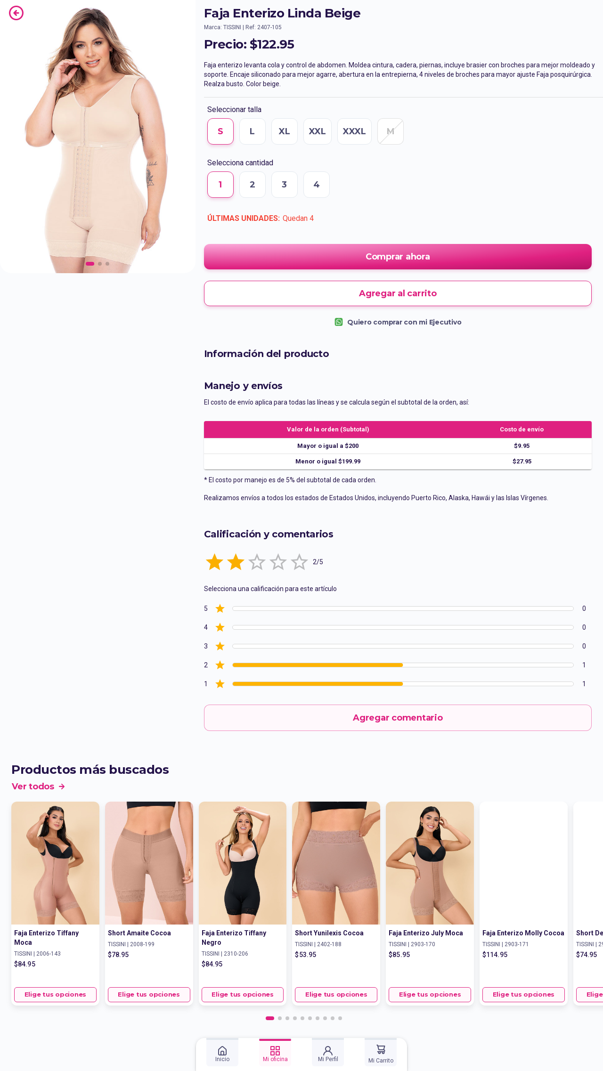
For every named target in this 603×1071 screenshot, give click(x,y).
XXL (317, 131)
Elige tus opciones (55, 995)
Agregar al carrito (397, 293)
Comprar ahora (398, 256)
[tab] (222, 1052)
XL (284, 131)
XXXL (354, 131)
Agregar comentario (397, 717)
